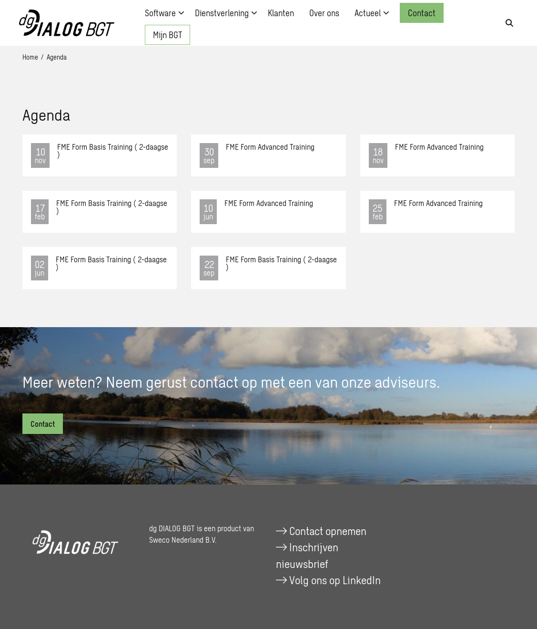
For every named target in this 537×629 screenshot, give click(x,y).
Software (164, 13)
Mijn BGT (167, 35)
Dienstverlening (226, 13)
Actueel (372, 13)
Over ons (324, 13)
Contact (422, 13)
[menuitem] (162, 13)
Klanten (281, 13)
